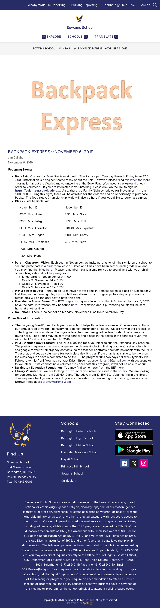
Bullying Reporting (84, 5)
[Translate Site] (105, 36)
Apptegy (88, 602)
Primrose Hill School (75, 466)
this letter (131, 180)
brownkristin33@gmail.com (109, 360)
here (49, 269)
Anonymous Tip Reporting (47, 5)
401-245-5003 (22, 481)
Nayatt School (70, 459)
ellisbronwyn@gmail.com (54, 381)
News (66, 48)
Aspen (145, 5)
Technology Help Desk (119, 5)
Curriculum (68, 480)
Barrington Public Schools (78, 431)
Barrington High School (77, 438)
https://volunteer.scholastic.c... (37, 190)
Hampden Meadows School (79, 452)
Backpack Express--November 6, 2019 (102, 48)
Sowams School (44, 48)
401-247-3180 (26, 476)
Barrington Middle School (78, 445)
